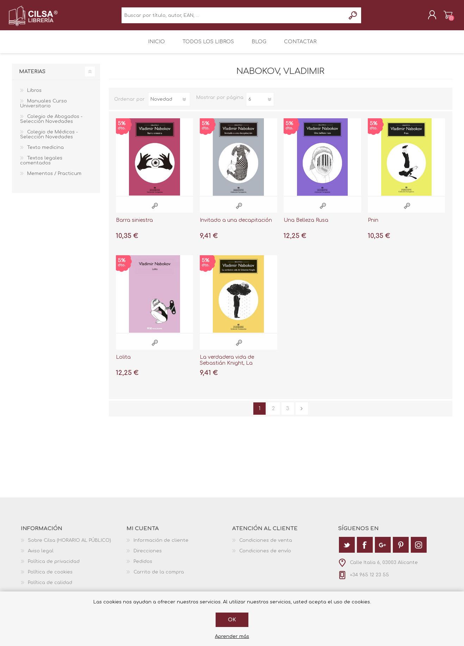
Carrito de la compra (444, 17)
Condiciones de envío (265, 555)
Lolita (123, 362)
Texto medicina (45, 152)
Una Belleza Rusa (306, 225)
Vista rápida (154, 211)
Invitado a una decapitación (236, 225)
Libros (34, 95)
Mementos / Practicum (54, 178)
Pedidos (143, 566)
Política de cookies (50, 577)
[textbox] (233, 18)
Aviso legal (41, 555)
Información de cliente (161, 545)
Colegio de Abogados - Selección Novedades (51, 124)
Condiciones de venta (265, 545)
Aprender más (232, 636)
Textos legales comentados (41, 165)
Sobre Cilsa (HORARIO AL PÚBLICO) (69, 545)
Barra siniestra (134, 225)
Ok (232, 619)
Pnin (373, 225)
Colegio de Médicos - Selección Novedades (49, 139)
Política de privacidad (54, 566)
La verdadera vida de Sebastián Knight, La (227, 365)
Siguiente (302, 413)
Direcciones (148, 555)
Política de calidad (50, 587)
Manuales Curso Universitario (43, 108)
